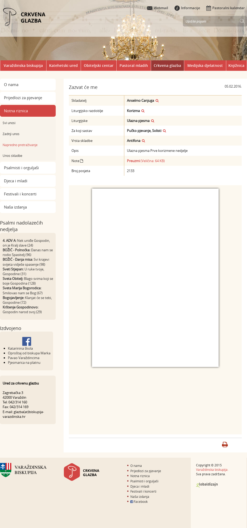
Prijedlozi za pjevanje (23, 97)
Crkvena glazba (167, 65)
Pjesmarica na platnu (24, 362)
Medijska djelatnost (205, 65)
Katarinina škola (20, 348)
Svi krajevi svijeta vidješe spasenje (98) (26, 261)
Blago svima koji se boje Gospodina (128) (28, 281)
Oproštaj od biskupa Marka (29, 353)
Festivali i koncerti (20, 193)
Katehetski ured (63, 65)
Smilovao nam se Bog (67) (23, 293)
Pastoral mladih (134, 65)
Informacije (187, 8)
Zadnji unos (11, 134)
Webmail (157, 8)
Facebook (139, 501)
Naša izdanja (15, 207)
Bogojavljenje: (13, 297)
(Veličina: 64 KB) (146, 160)
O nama (11, 84)
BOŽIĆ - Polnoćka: (16, 250)
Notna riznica (16, 110)
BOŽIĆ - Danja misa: (18, 259)
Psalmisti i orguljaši (21, 167)
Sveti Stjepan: (13, 269)
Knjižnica (236, 65)
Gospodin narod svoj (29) (22, 312)
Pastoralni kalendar (225, 8)
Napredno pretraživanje (20, 145)
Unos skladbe (12, 155)
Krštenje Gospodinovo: (20, 307)
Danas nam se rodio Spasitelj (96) (28, 252)
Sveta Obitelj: (13, 278)
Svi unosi (9, 123)
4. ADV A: (9, 240)
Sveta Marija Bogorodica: (22, 288)
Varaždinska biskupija (23, 65)
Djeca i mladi (15, 180)
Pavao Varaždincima (23, 357)
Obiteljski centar (99, 65)
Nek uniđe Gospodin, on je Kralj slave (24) (26, 243)
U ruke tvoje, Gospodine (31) (23, 271)
